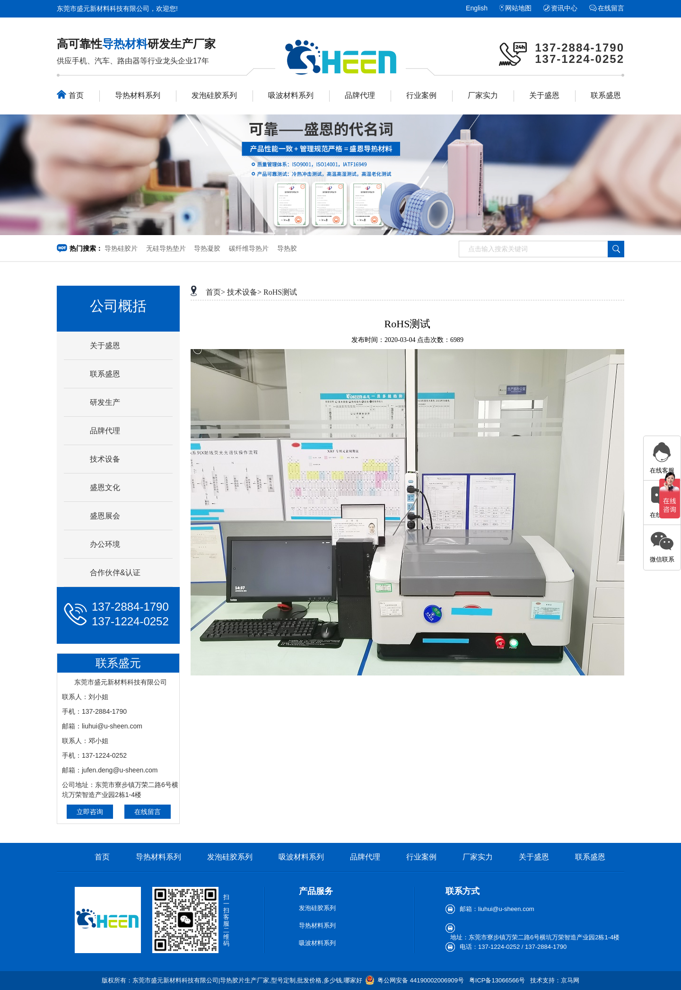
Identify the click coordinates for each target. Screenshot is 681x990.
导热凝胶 (207, 248)
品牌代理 (360, 95)
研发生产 (105, 402)
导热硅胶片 (121, 248)
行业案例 (421, 95)
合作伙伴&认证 (115, 573)
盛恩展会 (105, 516)
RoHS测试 (280, 292)
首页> (215, 292)
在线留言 (611, 8)
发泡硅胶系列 (214, 95)
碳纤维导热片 (249, 248)
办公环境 (105, 544)
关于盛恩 (544, 95)
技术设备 (105, 459)
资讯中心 (564, 8)
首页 (70, 94)
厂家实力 (483, 95)
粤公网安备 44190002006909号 (420, 980)
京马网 (570, 980)
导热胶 (287, 248)
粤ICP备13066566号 (497, 980)
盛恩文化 (105, 487)
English (477, 8)
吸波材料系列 (291, 95)
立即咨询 (90, 811)
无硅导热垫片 (166, 248)
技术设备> (244, 292)
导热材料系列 (137, 95)
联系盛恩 (606, 95)
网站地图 (518, 8)
